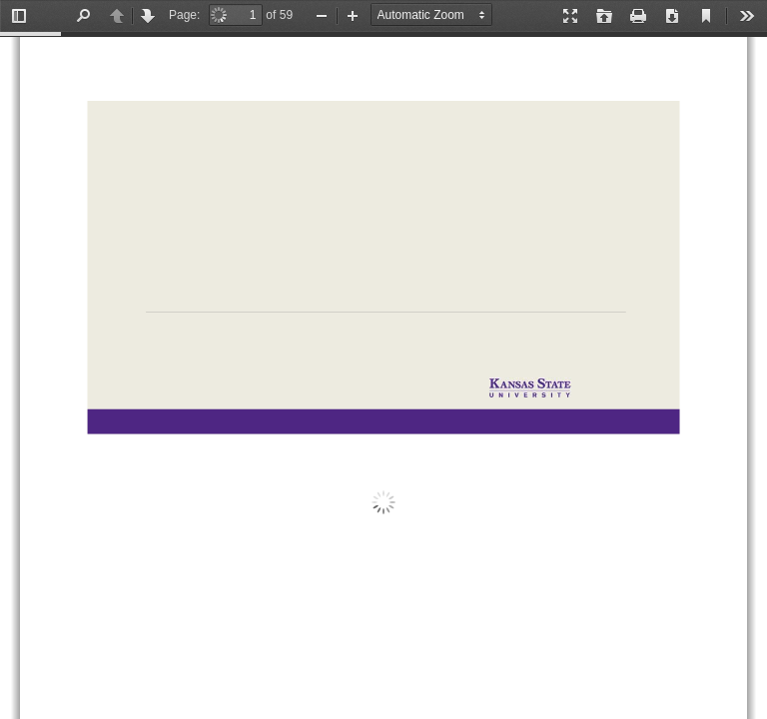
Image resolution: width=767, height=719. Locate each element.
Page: (184, 15)
